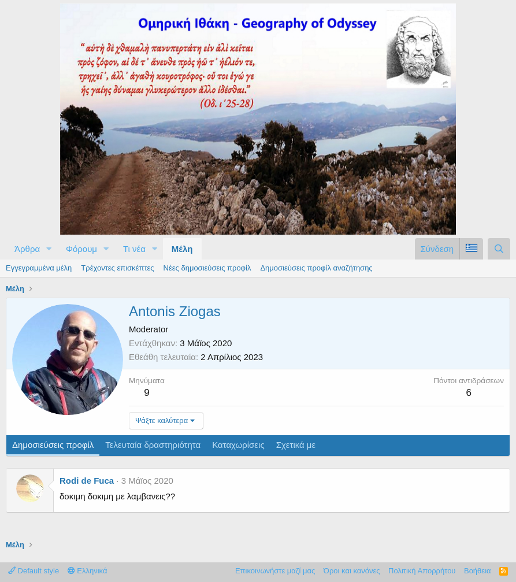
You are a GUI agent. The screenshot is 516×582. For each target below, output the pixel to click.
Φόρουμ (81, 249)
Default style (33, 570)
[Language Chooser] (471, 249)
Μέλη (182, 249)
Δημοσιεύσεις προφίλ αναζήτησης (316, 268)
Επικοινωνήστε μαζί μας (275, 570)
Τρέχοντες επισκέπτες (117, 268)
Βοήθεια (477, 570)
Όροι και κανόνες (352, 570)
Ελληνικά (87, 570)
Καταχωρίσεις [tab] (238, 445)
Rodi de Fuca (87, 480)
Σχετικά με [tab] (296, 445)
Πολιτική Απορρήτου (421, 570)
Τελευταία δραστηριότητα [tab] (153, 445)
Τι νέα (134, 249)
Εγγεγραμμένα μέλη (39, 268)
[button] (49, 249)
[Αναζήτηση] (499, 249)
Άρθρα (27, 249)
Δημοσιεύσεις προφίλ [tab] (53, 445)
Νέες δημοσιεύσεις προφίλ (207, 268)
